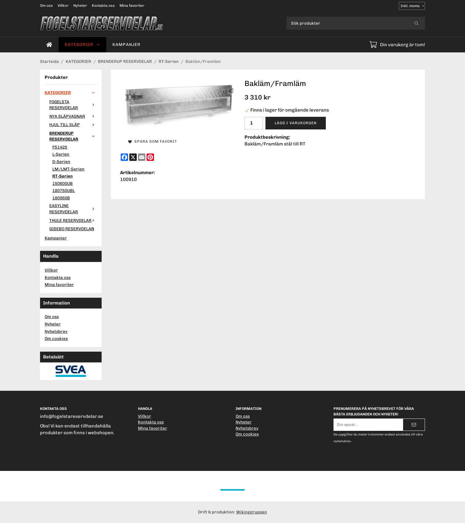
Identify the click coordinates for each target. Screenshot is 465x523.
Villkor (63, 5)
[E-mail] (141, 157)
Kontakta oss (103, 5)
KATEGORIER (82, 44)
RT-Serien (62, 176)
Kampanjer (126, 44)
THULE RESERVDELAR (73, 220)
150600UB (62, 183)
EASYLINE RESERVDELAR (73, 208)
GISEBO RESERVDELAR (73, 228)
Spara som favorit (152, 141)
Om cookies (56, 338)
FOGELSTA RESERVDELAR (73, 104)
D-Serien (61, 161)
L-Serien (60, 154)
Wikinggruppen (251, 511)
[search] (416, 23)
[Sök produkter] (347, 23)
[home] (49, 44)
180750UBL (63, 190)
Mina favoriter (131, 5)
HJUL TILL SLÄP (73, 124)
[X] (133, 157)
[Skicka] (414, 425)
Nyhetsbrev (56, 331)
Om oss (46, 5)
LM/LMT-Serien (68, 168)
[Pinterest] (150, 157)
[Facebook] (124, 157)
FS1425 (59, 147)
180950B (61, 197)
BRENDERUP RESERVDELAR (73, 136)
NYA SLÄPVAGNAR (73, 116)
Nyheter (80, 5)
